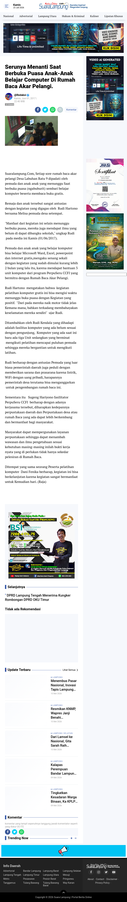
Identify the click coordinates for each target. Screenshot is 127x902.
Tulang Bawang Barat (51, 884)
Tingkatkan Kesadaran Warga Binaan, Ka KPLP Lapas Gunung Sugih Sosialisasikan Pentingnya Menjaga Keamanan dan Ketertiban (64, 797)
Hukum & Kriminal (73, 16)
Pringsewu (68, 878)
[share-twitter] (45, 110)
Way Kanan (68, 882)
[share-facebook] (38, 110)
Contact (100, 879)
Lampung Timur (31, 875)
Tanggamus (9, 882)
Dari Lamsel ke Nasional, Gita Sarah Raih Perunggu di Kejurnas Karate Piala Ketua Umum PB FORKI (64, 741)
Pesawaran (29, 878)
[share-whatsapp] (53, 110)
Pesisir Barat (49, 878)
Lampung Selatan (63, 733)
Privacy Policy (102, 882)
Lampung (58, 677)
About (90, 879)
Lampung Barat (51, 871)
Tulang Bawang (31, 882)
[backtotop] (63, 893)
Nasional (8, 16)
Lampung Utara (47, 16)
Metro (6, 878)
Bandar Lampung (32, 871)
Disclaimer (111, 879)
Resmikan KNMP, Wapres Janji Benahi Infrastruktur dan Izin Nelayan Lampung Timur (63, 713)
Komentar (71, 109)
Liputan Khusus (113, 16)
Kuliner (94, 16)
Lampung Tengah (12, 875)
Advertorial (26, 16)
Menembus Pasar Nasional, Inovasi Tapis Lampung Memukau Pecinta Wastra (64, 685)
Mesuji (66, 875)
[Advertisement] (41, 639)
